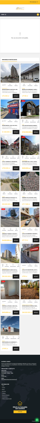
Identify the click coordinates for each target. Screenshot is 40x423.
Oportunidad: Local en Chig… (10, 125)
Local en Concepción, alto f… (30, 269)
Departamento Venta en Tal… (10, 269)
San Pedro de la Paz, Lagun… (29, 161)
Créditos (4, 393)
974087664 (33, 1)
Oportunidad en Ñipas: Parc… (30, 305)
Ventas (3, 387)
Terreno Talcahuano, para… (29, 197)
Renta (3, 389)
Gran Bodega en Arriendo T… (9, 342)
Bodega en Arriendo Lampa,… (30, 89)
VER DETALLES (10, 73)
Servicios (4, 391)
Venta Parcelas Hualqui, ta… (9, 197)
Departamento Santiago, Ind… (10, 89)
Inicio (3, 385)
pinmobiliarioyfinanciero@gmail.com (9, 379)
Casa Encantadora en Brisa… (30, 125)
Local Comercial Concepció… (10, 161)
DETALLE (16, 96)
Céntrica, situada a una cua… (10, 305)
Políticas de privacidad (6, 398)
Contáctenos (4, 397)
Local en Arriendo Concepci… (30, 233)
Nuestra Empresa (5, 395)
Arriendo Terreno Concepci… (10, 233)
